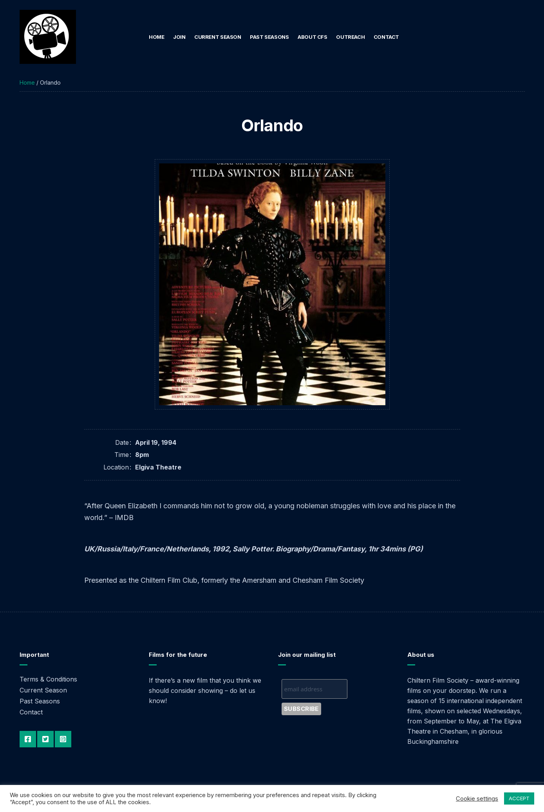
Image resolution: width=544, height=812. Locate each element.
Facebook (28, 739)
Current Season (217, 37)
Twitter (45, 739)
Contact (386, 37)
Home (156, 37)
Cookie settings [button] (477, 798)
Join (179, 37)
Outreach (350, 37)
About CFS (312, 37)
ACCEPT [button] (519, 798)
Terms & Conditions (48, 679)
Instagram (63, 739)
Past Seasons (269, 37)
